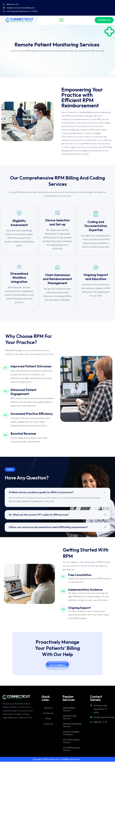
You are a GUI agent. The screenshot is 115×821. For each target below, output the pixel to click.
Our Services (48, 713)
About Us (48, 708)
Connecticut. (54, 759)
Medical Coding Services (69, 717)
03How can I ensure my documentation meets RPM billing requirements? (48, 527)
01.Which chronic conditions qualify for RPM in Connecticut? (41, 492)
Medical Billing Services (69, 709)
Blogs (48, 718)
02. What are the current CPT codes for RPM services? (39, 514)
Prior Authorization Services (71, 741)
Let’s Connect (57, 665)
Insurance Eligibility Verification (71, 733)
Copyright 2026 (40, 759)
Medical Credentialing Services (72, 725)
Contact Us (48, 724)
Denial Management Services (71, 748)
